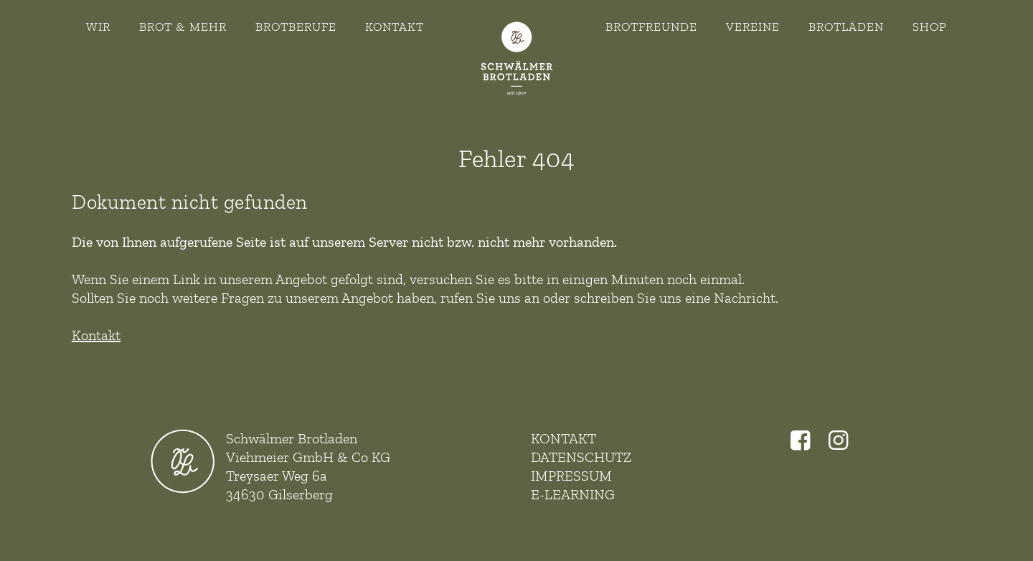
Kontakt (394, 26)
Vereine (753, 26)
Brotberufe (295, 26)
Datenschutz (581, 457)
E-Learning (573, 494)
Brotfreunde (651, 26)
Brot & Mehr (183, 26)
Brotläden (846, 26)
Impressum (571, 475)
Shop (929, 26)
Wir (98, 26)
